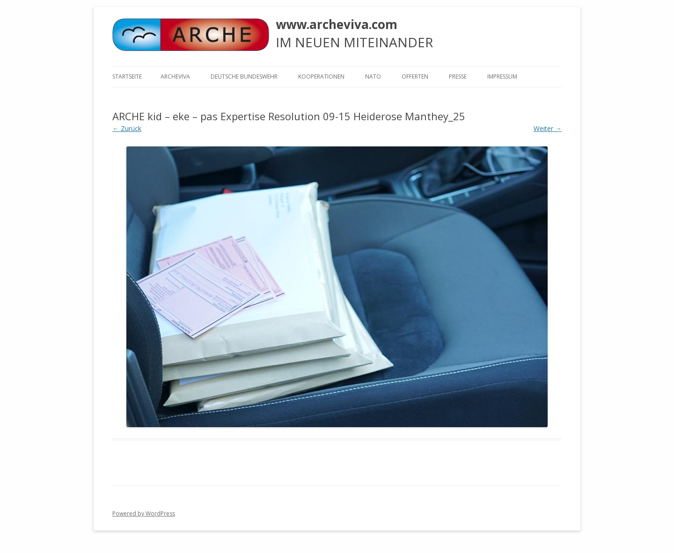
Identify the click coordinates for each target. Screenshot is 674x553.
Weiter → (548, 128)
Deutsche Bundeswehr (244, 76)
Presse (458, 76)
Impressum (502, 76)
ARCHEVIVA (175, 76)
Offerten (415, 76)
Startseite (127, 76)
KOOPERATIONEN (321, 76)
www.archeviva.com (336, 24)
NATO (373, 76)
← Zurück (126, 128)
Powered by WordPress (143, 513)
